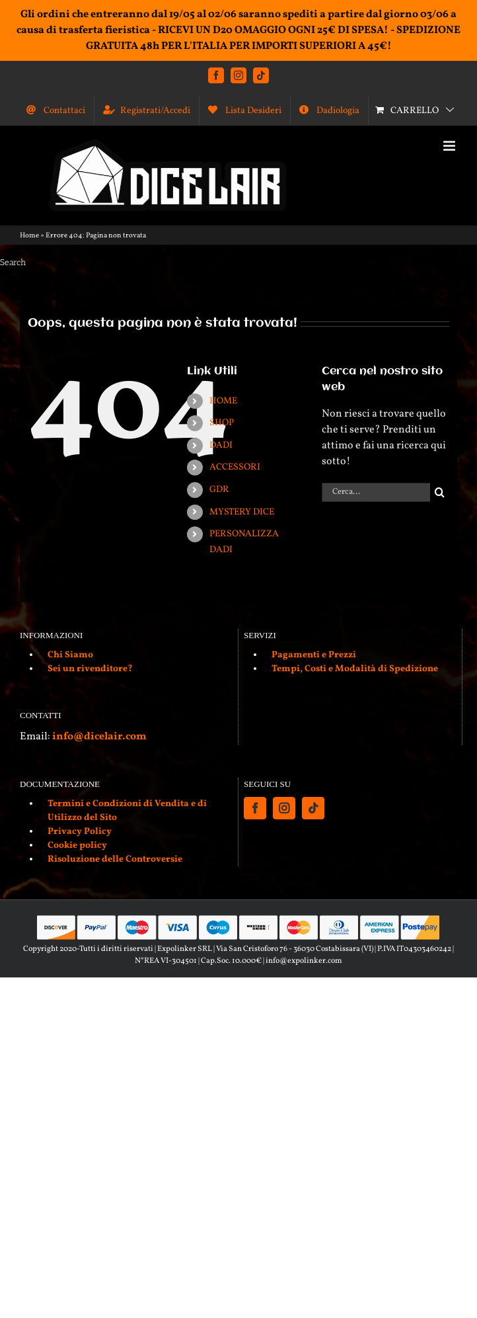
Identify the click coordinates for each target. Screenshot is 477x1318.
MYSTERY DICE (241, 512)
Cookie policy (77, 845)
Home (29, 236)
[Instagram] (284, 808)
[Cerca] (439, 492)
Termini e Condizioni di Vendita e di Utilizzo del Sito (127, 811)
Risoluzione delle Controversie (115, 859)
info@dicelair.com (99, 736)
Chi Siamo (70, 655)
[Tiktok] (313, 808)
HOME (223, 401)
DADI (221, 445)
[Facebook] (255, 808)
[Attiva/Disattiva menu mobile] (450, 146)
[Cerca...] (376, 492)
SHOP (221, 423)
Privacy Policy (80, 831)
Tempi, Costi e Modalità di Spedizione (355, 669)
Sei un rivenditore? (90, 669)
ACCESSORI (234, 467)
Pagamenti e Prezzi (314, 655)
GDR (219, 489)
